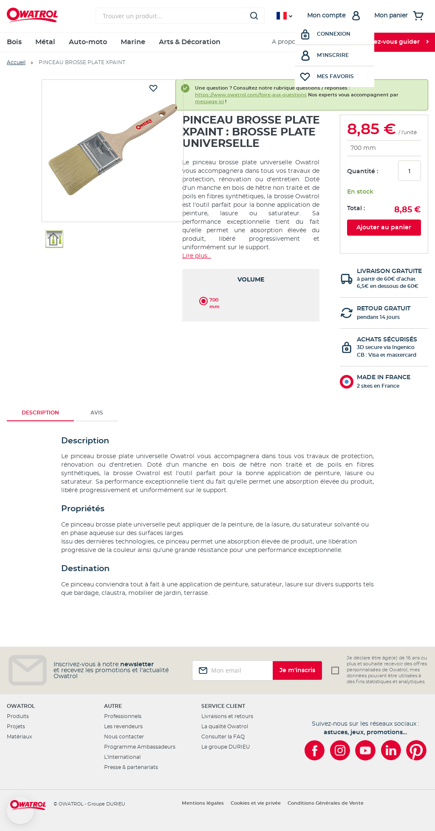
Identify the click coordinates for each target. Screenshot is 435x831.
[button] (20, 810)
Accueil (16, 62)
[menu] (217, 42)
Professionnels (122, 716)
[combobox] (180, 16)
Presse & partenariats (131, 767)
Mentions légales (203, 803)
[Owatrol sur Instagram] (340, 750)
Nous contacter (124, 736)
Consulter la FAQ (223, 736)
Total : (356, 208)
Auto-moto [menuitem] (88, 42)
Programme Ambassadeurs (139, 746)
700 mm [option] (214, 301)
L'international (122, 757)
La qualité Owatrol (224, 726)
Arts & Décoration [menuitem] (189, 42)
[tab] (40, 412)
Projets (16, 726)
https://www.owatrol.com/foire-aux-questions (251, 95)
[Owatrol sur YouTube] (365, 750)
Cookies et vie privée (256, 803)
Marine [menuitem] (133, 42)
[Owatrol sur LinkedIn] (391, 750)
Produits (18, 716)
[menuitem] (328, 42)
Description (40, 412)
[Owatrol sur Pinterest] (416, 750)
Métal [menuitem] (45, 42)
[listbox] (251, 299)
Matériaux (19, 736)
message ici (209, 101)
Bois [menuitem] (14, 42)
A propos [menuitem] (285, 42)
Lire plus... (196, 256)
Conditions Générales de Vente (326, 803)
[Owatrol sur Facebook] (314, 750)
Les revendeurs (123, 726)
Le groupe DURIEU (225, 746)
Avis (96, 412)
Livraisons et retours (227, 716)
